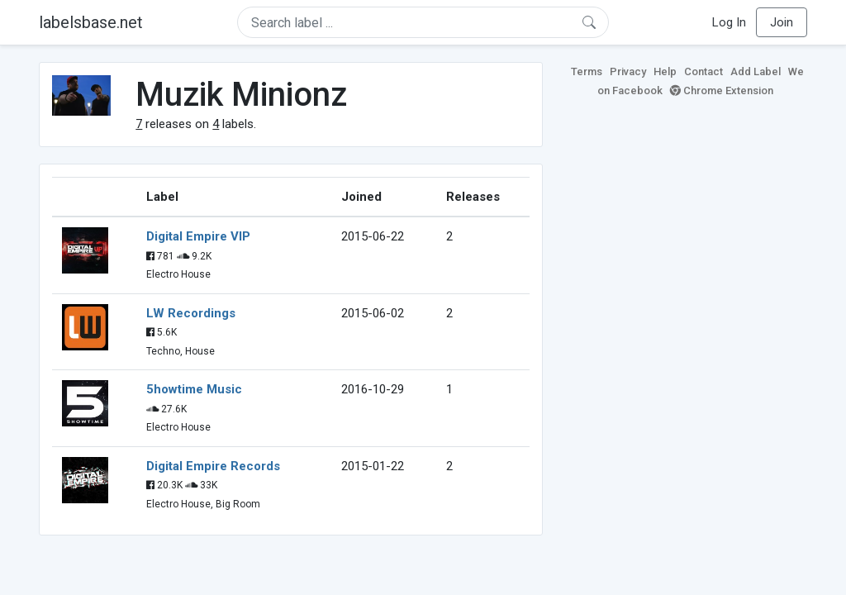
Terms (586, 71)
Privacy (628, 71)
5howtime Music (194, 389)
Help (665, 71)
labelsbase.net (91, 22)
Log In (729, 22)
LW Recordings (190, 313)
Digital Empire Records (213, 466)
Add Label (755, 71)
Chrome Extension (721, 90)
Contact (703, 71)
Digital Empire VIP (198, 236)
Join (781, 22)
